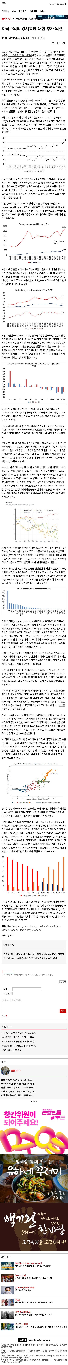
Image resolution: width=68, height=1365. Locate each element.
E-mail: (5, 1357)
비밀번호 (7, 993)
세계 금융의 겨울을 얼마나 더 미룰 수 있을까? (41, 1264)
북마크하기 (58, 43)
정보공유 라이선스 (14, 1362)
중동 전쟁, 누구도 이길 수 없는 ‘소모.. (16, 1079)
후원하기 (14, 1344)
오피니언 (33, 11)
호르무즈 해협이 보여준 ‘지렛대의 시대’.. (18, 1083)
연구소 (42, 11)
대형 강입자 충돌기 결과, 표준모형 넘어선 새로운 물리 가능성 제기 (41, 1325)
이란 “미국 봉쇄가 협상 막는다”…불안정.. (18, 1091)
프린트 (63, 43)
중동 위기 (15, 1070)
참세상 (34, 4)
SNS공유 (53, 43)
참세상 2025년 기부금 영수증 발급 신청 (52, 17)
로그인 (52, 4)
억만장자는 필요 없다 (12, 1050)
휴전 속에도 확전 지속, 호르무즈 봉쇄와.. (18, 1087)
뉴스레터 (40, 1344)
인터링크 (22, 11)
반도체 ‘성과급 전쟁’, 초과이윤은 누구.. (19, 1045)
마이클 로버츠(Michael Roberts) (27, 18)
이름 (5, 989)
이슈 (14, 11)
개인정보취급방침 (51, 1344)
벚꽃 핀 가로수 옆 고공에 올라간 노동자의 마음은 (41, 1301)
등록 (63, 1011)
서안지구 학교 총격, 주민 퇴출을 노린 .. (17, 1095)
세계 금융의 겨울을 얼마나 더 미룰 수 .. (19, 1041)
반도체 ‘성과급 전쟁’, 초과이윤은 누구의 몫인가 (41, 1276)
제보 (59, 4)
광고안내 (22, 1344)
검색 (65, 4)
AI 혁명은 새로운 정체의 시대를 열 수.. (19, 1037)
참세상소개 (5, 1344)
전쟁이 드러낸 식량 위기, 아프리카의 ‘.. (19, 1032)
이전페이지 (31, 1344)
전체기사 (5, 11)
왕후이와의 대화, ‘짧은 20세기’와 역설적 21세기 (41, 1313)
